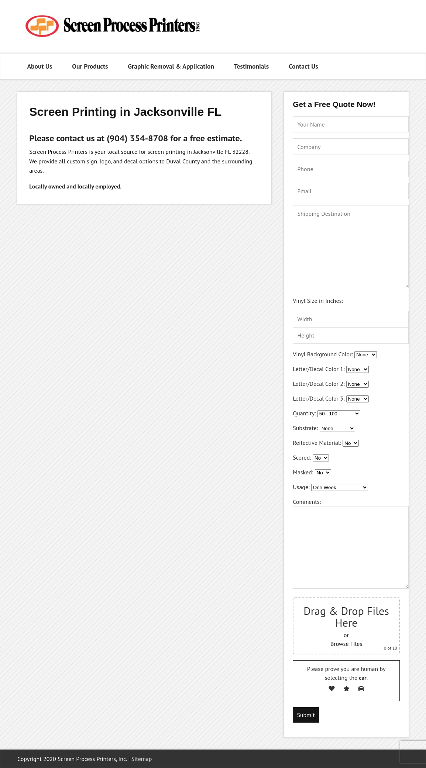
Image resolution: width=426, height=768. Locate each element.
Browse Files (346, 643)
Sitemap (141, 758)
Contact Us (303, 66)
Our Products (90, 66)
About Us (39, 66)
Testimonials (251, 66)
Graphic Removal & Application (171, 66)
